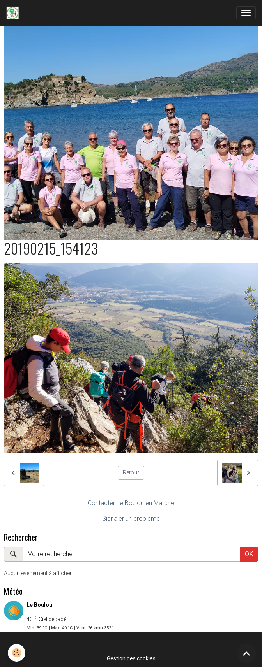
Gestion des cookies (131, 658)
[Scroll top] (246, 653)
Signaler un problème (131, 518)
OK (249, 554)
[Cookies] (16, 653)
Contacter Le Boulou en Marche (131, 503)
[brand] (14, 12)
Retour (131, 472)
